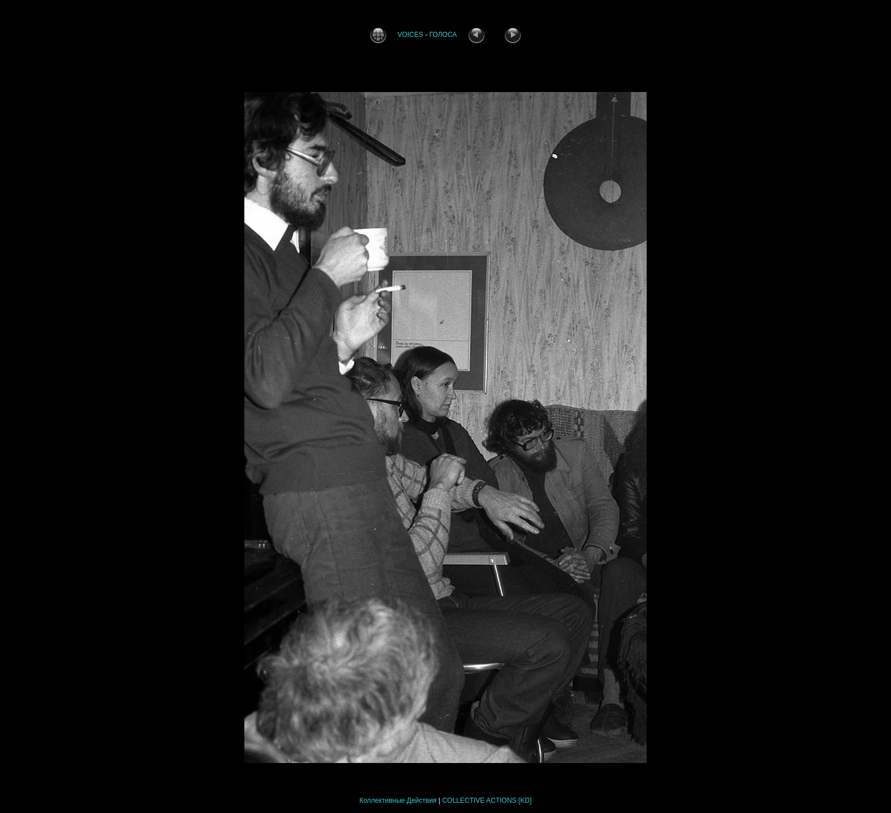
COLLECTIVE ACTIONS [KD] (486, 800)
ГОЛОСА (443, 35)
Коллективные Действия (397, 800)
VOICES (410, 35)
